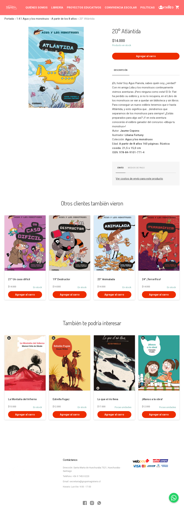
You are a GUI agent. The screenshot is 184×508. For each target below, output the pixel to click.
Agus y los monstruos (139, 139)
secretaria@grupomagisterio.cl (85, 481)
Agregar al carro (146, 56)
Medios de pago (136, 168)
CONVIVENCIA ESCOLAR (121, 7)
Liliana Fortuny (134, 135)
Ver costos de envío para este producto (139, 178)
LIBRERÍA (57, 7)
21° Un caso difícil (19, 279)
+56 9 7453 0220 (81, 476)
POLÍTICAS (147, 7)
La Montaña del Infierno (22, 399)
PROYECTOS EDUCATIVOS (84, 7)
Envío (121, 168)
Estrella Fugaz (61, 399)
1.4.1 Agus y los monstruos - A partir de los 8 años (47, 18)
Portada (9, 18)
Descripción (121, 70)
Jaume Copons (129, 130)
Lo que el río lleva (107, 399)
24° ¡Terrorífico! (151, 279)
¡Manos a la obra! (152, 399)
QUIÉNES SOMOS (37, 7)
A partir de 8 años (130, 143)
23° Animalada (106, 279)
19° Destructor (61, 279)
